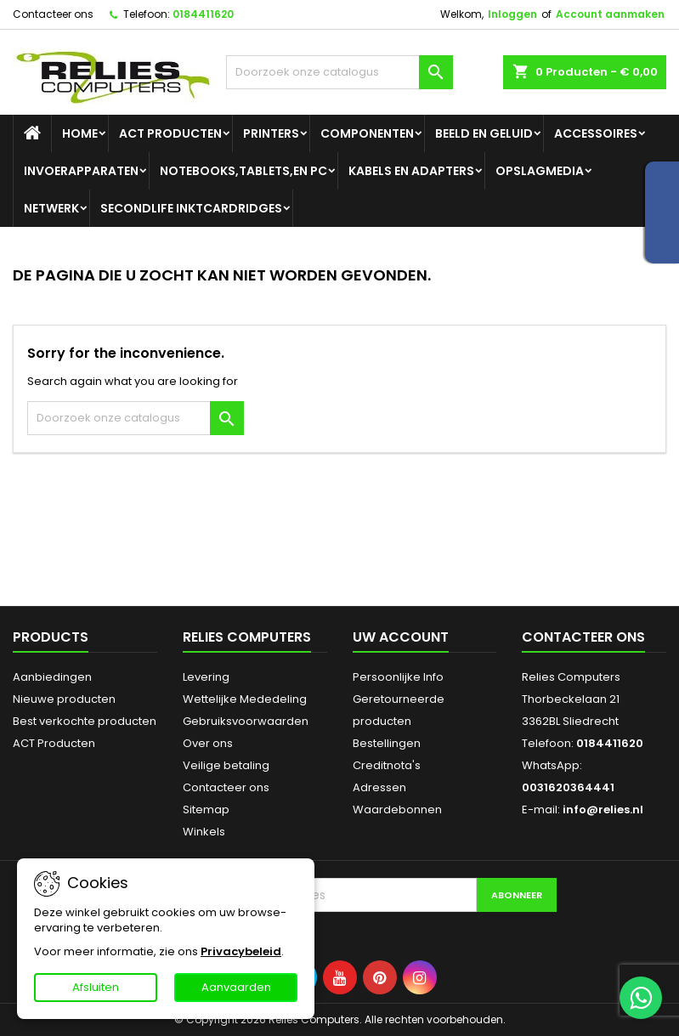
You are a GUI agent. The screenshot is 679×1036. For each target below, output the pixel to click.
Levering (206, 677)
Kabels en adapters (411, 170)
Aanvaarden (236, 987)
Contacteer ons (53, 14)
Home (80, 133)
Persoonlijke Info (398, 677)
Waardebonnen (397, 809)
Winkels (204, 832)
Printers (271, 133)
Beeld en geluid (484, 133)
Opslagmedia (539, 170)
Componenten (367, 133)
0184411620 (203, 14)
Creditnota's (387, 765)
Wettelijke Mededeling (245, 699)
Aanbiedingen (52, 677)
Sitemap (206, 809)
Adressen (379, 787)
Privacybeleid (241, 951)
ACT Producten (170, 133)
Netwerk (51, 208)
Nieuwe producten (64, 699)
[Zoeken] (339, 72)
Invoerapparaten (81, 170)
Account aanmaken (610, 14)
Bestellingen (387, 743)
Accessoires (595, 133)
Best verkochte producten (84, 721)
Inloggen (512, 14)
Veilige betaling (226, 765)
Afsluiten (95, 987)
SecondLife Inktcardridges (191, 208)
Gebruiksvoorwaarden (245, 721)
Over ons (208, 743)
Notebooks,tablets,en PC (243, 170)
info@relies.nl (603, 809)
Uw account (401, 637)
